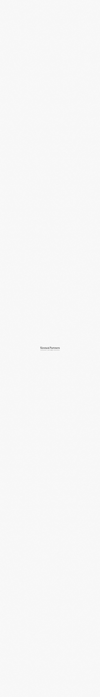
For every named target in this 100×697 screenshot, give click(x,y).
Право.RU (49, 106)
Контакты (5, 31)
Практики (5, 17)
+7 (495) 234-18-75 (7, 665)
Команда (5, 21)
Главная (37, 11)
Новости (4, 24)
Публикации (6, 28)
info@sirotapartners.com (57, 665)
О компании (5, 14)
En (97, 5)
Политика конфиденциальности (85, 689)
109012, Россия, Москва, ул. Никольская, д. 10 (33, 657)
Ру (94, 5)
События (43, 11)
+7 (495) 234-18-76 (31, 665)
